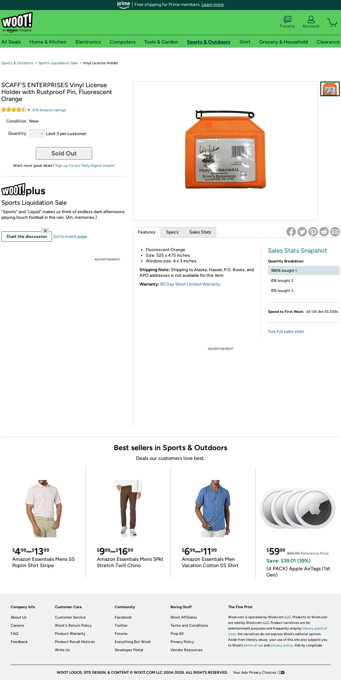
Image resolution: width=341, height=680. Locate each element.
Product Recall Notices (75, 642)
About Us (19, 617)
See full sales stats (286, 331)
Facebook (123, 617)
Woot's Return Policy (73, 625)
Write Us (62, 650)
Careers (17, 625)
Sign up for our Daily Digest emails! (85, 165)
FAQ (14, 633)
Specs (172, 232)
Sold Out (64, 153)
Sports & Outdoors (17, 63)
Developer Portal (129, 650)
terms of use (253, 645)
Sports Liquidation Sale (58, 63)
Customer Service (70, 617)
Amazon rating (49, 110)
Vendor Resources (186, 650)
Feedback (19, 642)
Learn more (213, 4)
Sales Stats (200, 232)
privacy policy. (282, 645)
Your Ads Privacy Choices (254, 672)
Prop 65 (177, 633)
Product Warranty (70, 633)
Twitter (121, 625)
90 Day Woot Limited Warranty (190, 284)
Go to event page (70, 236)
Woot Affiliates (183, 617)
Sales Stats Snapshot (297, 250)
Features (146, 232)
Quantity (17, 133)
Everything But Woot (133, 642)
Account (310, 22)
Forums (287, 22)
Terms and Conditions (189, 625)
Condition (16, 121)
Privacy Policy (182, 642)
